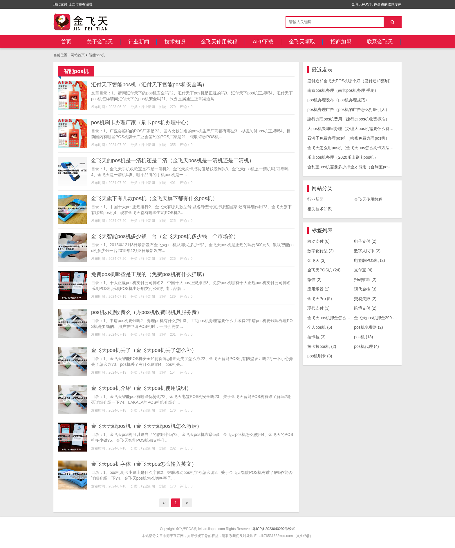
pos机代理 (366, 346)
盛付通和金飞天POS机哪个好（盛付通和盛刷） (350, 80)
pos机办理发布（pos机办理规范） (338, 100)
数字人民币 (367, 251)
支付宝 (363, 270)
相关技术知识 (319, 209)
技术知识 (175, 42)
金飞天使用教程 (219, 42)
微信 (314, 279)
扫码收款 (365, 279)
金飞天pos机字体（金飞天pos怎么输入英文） (144, 464)
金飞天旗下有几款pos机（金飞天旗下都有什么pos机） (154, 198)
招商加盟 (341, 42)
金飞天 (316, 260)
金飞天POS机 (323, 270)
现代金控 (365, 289)
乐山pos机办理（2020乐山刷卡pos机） (342, 157)
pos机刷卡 (319, 356)
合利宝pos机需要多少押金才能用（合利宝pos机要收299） (360, 167)
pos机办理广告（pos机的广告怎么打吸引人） (348, 109)
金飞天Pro (319, 298)
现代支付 (318, 308)
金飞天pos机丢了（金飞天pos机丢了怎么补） (144, 350)
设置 (291, 529)
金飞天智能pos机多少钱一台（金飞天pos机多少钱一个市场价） (165, 236)
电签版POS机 (369, 260)
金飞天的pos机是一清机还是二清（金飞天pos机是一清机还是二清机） (172, 160)
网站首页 (78, 55)
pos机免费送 (368, 327)
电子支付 (365, 241)
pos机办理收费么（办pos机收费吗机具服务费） (146, 312)
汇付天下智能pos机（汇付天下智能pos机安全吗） (149, 84)
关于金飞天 (100, 42)
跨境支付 (365, 308)
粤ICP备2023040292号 (270, 529)
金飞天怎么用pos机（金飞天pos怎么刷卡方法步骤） (354, 147)
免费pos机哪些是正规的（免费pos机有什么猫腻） (149, 274)
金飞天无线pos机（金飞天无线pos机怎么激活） (146, 426)
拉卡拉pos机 (321, 346)
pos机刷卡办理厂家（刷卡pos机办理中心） (141, 122)
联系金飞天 (380, 42)
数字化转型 (320, 251)
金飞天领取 (302, 42)
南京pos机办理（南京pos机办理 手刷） (342, 90)
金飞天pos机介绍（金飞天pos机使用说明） (141, 388)
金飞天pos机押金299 (376, 317)
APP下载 (263, 42)
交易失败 (365, 298)
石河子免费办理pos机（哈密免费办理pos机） (348, 138)
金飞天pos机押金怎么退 (332, 317)
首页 (66, 42)
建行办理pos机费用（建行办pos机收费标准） (348, 119)
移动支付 (318, 241)
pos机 (363, 337)
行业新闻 (138, 42)
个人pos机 (319, 327)
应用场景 (318, 289)
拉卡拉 (316, 337)
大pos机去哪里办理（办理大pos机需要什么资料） (352, 128)
